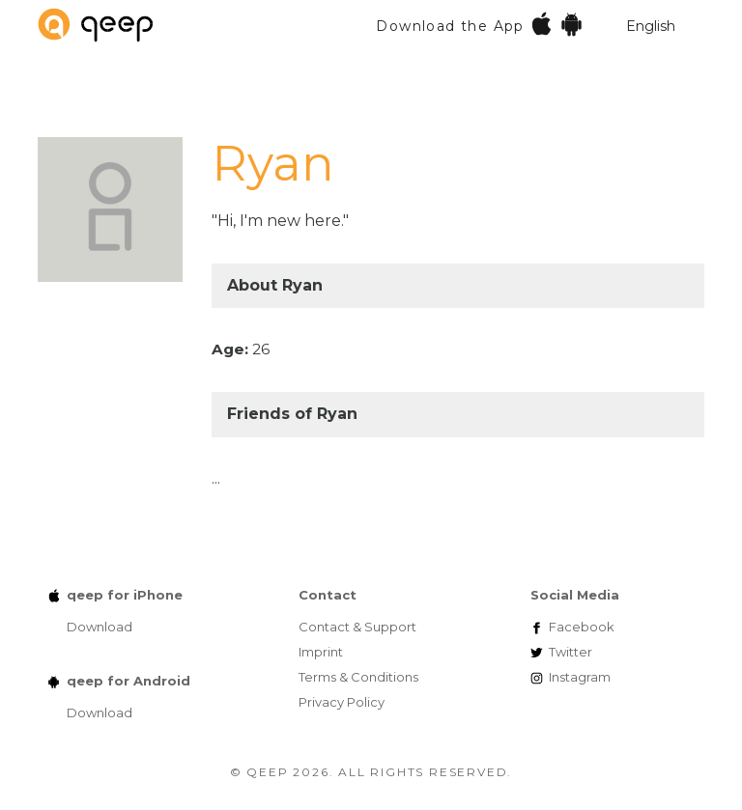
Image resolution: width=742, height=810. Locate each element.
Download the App (480, 24)
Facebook (581, 626)
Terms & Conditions (358, 676)
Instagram (580, 676)
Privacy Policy (342, 702)
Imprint (321, 651)
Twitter (570, 651)
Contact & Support (357, 626)
